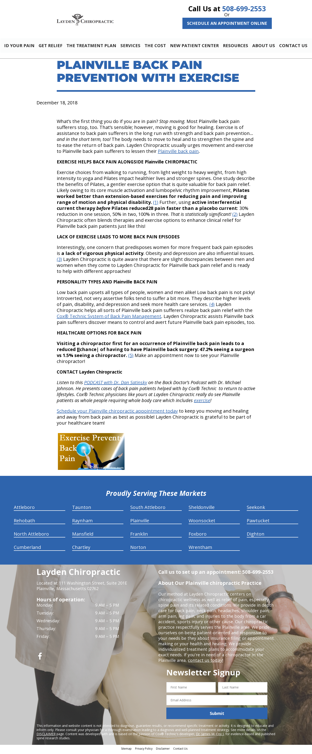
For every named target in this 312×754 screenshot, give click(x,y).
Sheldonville (202, 509)
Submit (217, 715)
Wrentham (200, 549)
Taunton (81, 509)
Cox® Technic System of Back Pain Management (109, 318)
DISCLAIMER (46, 736)
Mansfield (82, 536)
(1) (155, 204)
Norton (138, 549)
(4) (212, 306)
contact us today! (205, 662)
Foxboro (198, 536)
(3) (59, 261)
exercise (202, 402)
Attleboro (24, 509)
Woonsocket (202, 523)
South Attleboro (147, 509)
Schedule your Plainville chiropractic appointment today (117, 413)
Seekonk (256, 509)
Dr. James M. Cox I (210, 736)
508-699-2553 (244, 8)
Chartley (81, 549)
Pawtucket (258, 523)
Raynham (82, 523)
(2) (235, 216)
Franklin (139, 536)
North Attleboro (31, 536)
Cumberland (27, 549)
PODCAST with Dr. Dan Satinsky (115, 384)
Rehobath (24, 523)
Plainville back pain (178, 153)
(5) (130, 357)
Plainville (139, 523)
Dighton (255, 536)
